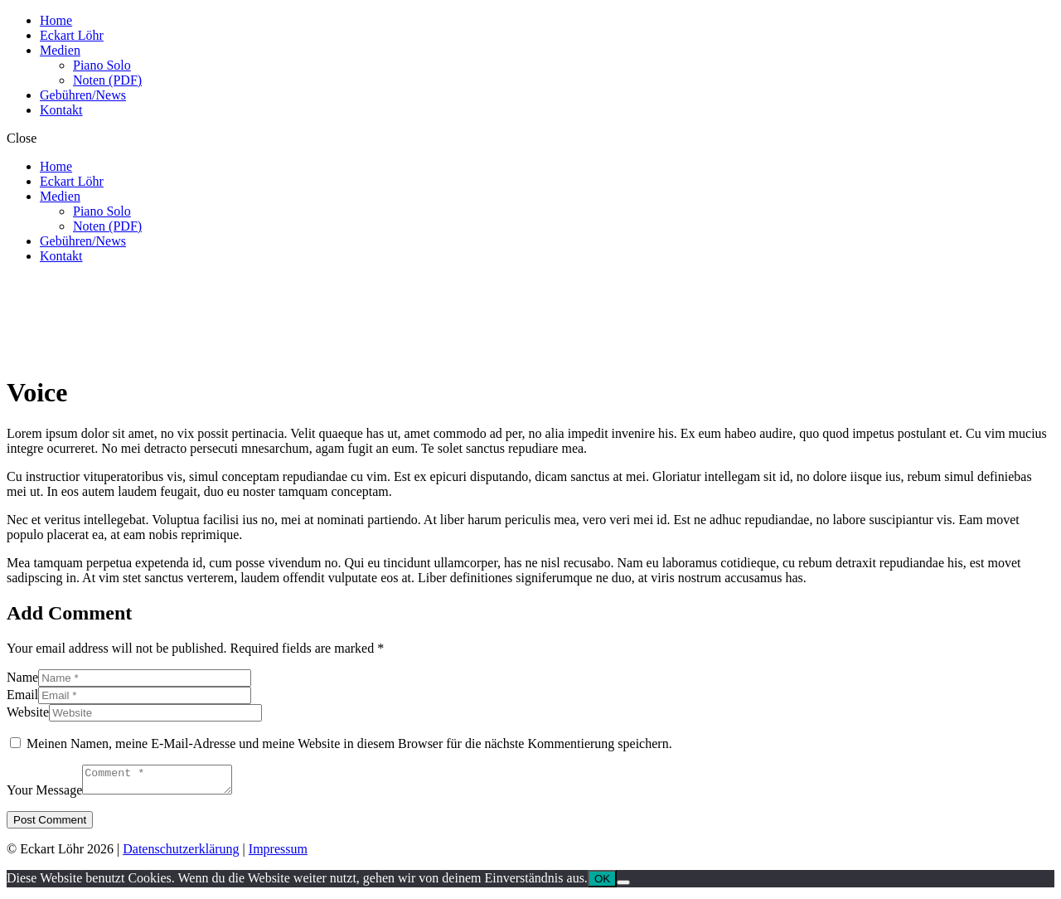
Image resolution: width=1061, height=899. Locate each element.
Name (22, 677)
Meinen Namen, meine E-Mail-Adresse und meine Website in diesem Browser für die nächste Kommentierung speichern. (349, 743)
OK (602, 883)
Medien (60, 50)
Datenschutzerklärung (181, 854)
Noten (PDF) (107, 80)
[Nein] (623, 887)
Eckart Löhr (72, 35)
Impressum (278, 854)
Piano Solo (102, 65)
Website (28, 712)
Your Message (44, 795)
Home (56, 20)
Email (22, 695)
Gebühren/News (83, 95)
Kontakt (61, 110)
